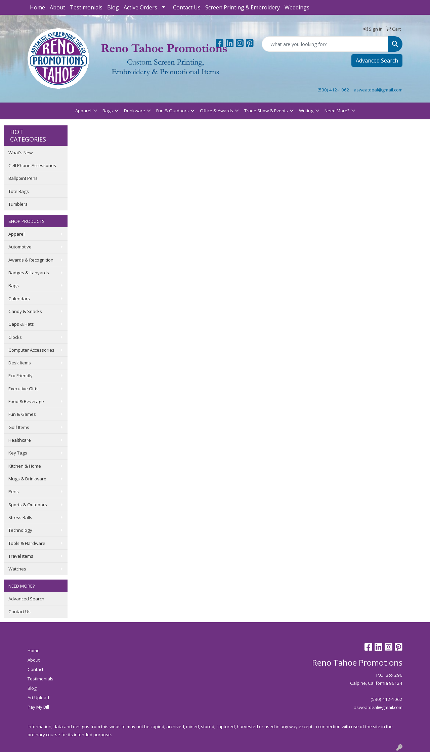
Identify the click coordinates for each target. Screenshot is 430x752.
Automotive (20, 247)
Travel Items (20, 556)
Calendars (19, 298)
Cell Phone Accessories (32, 165)
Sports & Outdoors (27, 505)
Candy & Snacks (25, 311)
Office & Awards (216, 111)
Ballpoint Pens (23, 178)
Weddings (297, 7)
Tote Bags (18, 191)
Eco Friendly (20, 375)
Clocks (15, 337)
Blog (113, 7)
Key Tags (17, 453)
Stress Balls (20, 517)
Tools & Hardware (26, 543)
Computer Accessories (31, 350)
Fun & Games (22, 414)
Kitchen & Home (24, 466)
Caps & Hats (21, 324)
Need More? (337, 111)
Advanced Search (377, 60)
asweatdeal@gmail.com (378, 90)
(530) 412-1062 (333, 90)
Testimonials (86, 7)
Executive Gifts (23, 389)
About (57, 7)
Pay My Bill (38, 707)
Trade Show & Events (266, 111)
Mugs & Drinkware (27, 479)
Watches (17, 569)
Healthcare (19, 440)
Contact (35, 669)
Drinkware (134, 111)
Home (37, 7)
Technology (20, 530)
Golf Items (18, 427)
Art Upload (38, 698)
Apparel (83, 111)
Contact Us (187, 7)
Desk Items (19, 363)
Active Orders (140, 7)
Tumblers (18, 204)
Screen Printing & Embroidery (242, 7)
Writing (306, 111)
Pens (13, 491)
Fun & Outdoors (172, 111)
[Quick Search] (325, 44)
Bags (107, 111)
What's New (20, 153)
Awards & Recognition (30, 260)
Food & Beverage (26, 401)
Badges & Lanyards (28, 273)
